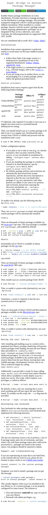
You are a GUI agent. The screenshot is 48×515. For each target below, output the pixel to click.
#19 (6, 55)
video (36, 42)
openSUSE (10, 67)
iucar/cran (8, 227)
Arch (18, 67)
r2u (16, 249)
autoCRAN (8, 269)
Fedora (29, 64)
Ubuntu (36, 64)
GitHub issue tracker (34, 469)
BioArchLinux (29, 318)
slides (42, 42)
